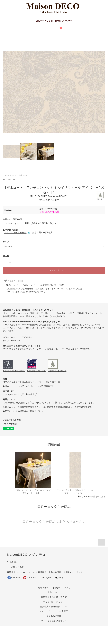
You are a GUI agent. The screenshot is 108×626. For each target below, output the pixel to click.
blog (59, 578)
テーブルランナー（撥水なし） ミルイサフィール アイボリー (75, 491)
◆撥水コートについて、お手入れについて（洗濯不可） (29, 386)
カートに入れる (54, 270)
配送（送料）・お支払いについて (54, 588)
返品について (10, 285)
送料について (27, 285)
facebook (14, 578)
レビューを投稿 (10, 423)
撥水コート (23, 175)
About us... (12, 562)
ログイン (9, 223)
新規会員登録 (30, 223)
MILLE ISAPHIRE (9, 179)
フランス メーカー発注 (17, 232)
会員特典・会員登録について (54, 607)
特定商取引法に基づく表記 (50, 285)
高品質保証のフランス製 (36, 371)
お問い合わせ (15, 567)
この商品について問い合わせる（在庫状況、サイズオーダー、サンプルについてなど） (43, 288)
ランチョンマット (9, 175)
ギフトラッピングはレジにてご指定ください (24, 292)
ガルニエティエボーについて (14, 371)
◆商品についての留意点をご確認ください (23, 411)
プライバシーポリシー (54, 602)
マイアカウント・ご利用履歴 (54, 611)
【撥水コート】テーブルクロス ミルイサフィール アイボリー (33, 491)
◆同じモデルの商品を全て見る (91, 497)
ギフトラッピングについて (54, 621)
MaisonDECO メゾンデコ (26, 554)
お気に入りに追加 (13, 280)
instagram (45, 578)
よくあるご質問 (53, 616)
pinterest (29, 578)
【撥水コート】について (57, 371)
